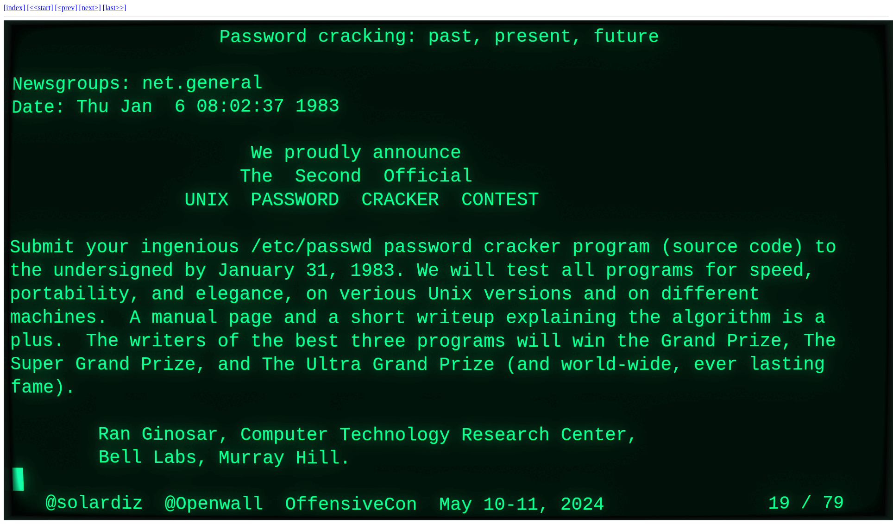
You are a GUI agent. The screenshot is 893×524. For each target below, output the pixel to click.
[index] (14, 8)
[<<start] (40, 8)
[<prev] (66, 8)
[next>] (90, 8)
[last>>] (114, 8)
